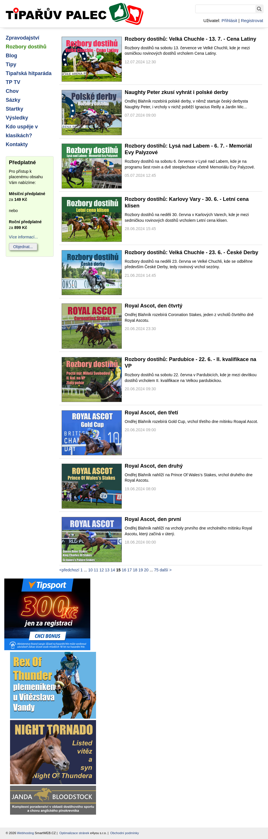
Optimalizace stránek (74, 833)
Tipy (11, 64)
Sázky (13, 100)
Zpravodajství (22, 38)
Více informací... (23, 237)
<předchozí (69, 570)
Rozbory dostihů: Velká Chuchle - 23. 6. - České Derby (191, 252)
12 (101, 570)
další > (166, 570)
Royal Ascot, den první (153, 519)
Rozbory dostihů (26, 47)
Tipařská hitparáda (29, 73)
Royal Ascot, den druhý (154, 466)
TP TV (13, 82)
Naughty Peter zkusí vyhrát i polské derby (176, 92)
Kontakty (17, 144)
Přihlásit (229, 20)
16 (124, 570)
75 (156, 570)
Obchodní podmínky (124, 833)
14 (113, 570)
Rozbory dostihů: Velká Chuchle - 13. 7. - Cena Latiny (190, 39)
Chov (12, 91)
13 (107, 570)
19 (140, 570)
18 (135, 570)
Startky (14, 109)
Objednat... (23, 246)
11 (96, 570)
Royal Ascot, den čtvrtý (153, 306)
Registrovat (252, 20)
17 (129, 570)
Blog (11, 55)
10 (90, 570)
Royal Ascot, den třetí (151, 412)
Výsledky (17, 118)
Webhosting (25, 833)
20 (146, 570)
